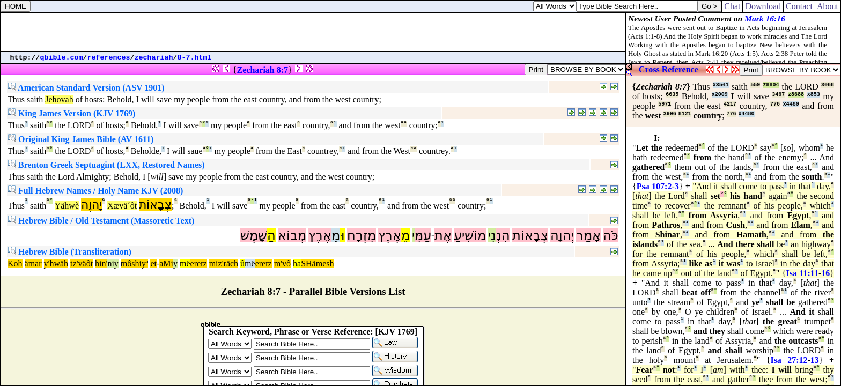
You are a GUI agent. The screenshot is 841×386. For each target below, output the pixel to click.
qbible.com (61, 58)
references (108, 58)
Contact (799, 6)
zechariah (154, 58)
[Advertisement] (313, 32)
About (827, 6)
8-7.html (195, 58)
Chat (732, 6)
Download (763, 6)
